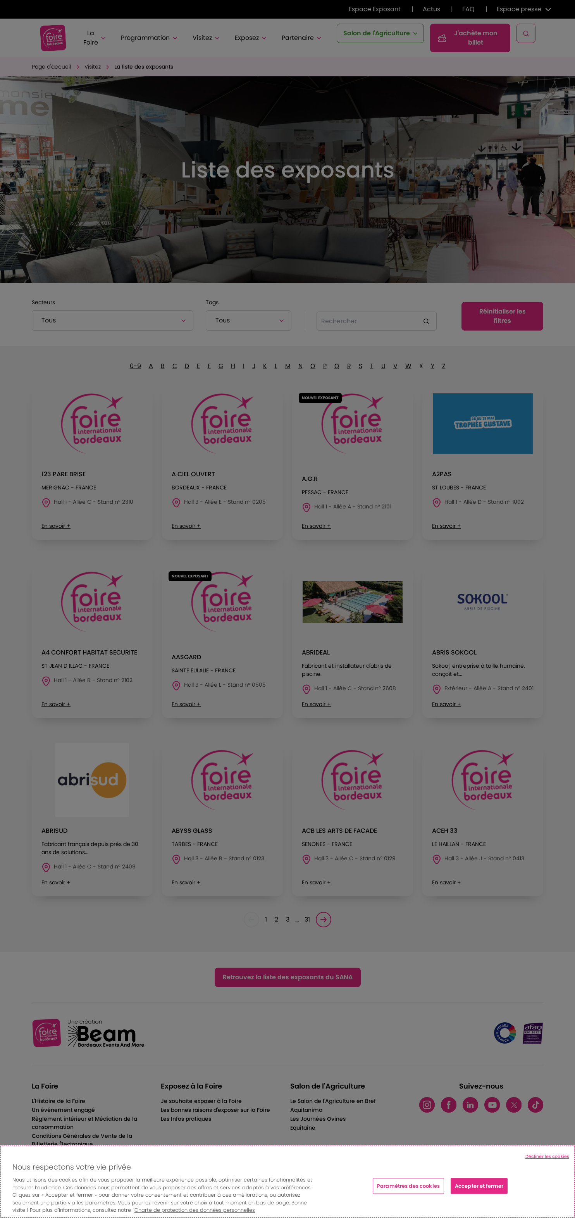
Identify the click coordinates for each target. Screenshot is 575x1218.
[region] (287, 1181)
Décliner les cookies (547, 1156)
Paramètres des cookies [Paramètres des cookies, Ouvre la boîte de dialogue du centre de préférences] (408, 1185)
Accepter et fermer (479, 1185)
